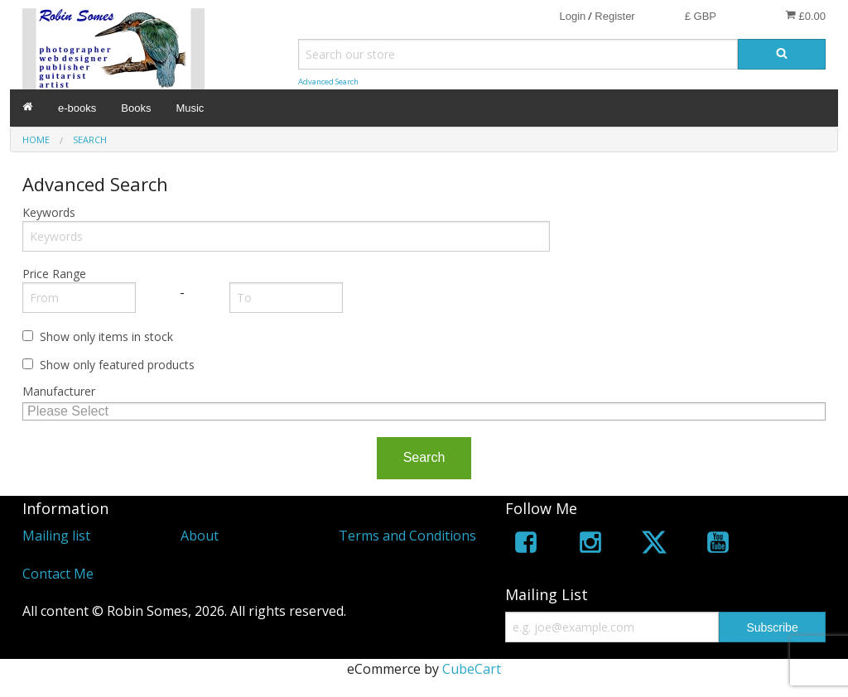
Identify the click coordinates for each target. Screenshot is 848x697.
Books (136, 108)
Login (572, 16)
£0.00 (805, 15)
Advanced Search (328, 81)
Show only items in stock (106, 336)
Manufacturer (58, 391)
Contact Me (58, 574)
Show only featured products (117, 365)
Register (614, 16)
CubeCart (471, 669)
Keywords (48, 212)
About (200, 535)
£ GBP (700, 16)
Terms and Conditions (407, 535)
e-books (77, 108)
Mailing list (56, 535)
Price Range (54, 273)
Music (190, 108)
